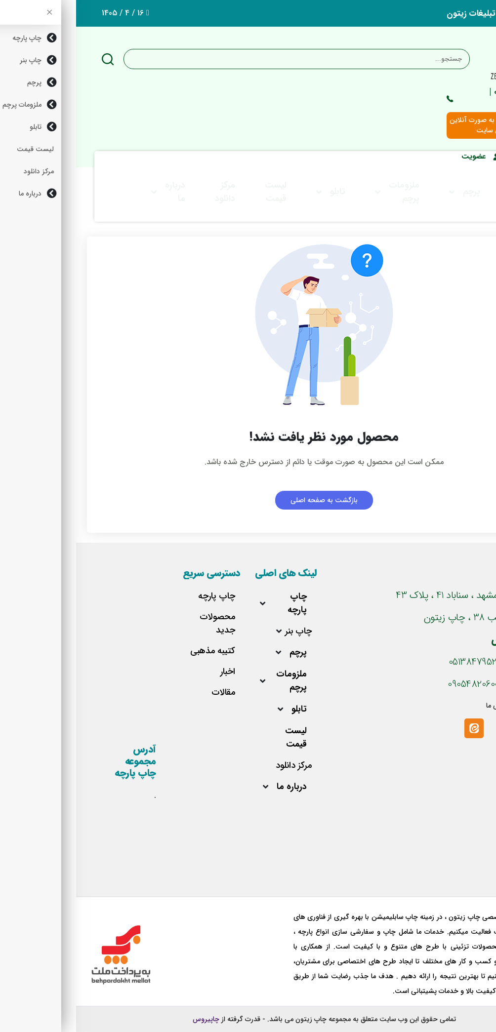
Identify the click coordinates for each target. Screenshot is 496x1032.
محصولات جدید (141, 623)
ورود (447, 156)
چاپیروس (130, 1019)
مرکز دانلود (149, 192)
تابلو (261, 191)
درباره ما (99, 191)
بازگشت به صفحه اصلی (248, 500)
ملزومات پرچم (328, 191)
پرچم (395, 191)
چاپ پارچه (221, 603)
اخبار (151, 671)
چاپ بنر (451, 192)
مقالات (147, 692)
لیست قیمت (199, 191)
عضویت (404, 156)
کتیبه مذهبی (136, 651)
